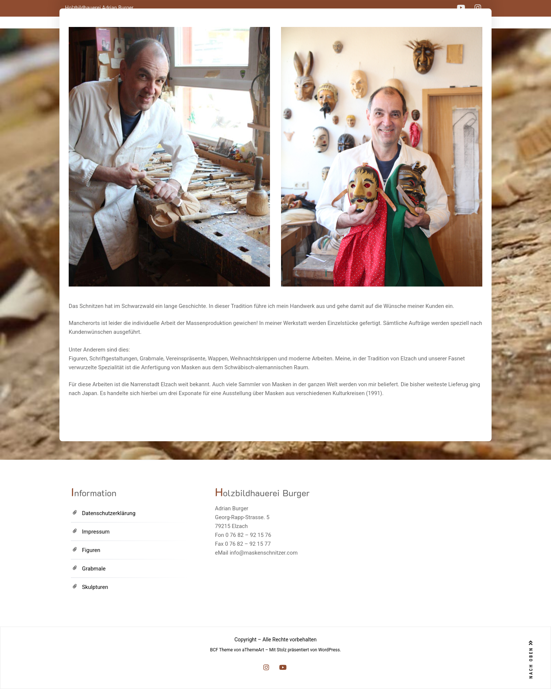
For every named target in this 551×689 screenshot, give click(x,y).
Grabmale (94, 568)
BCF (214, 649)
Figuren (91, 550)
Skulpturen (95, 587)
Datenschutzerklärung (109, 513)
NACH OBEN (531, 659)
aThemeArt (253, 649)
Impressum (96, 531)
